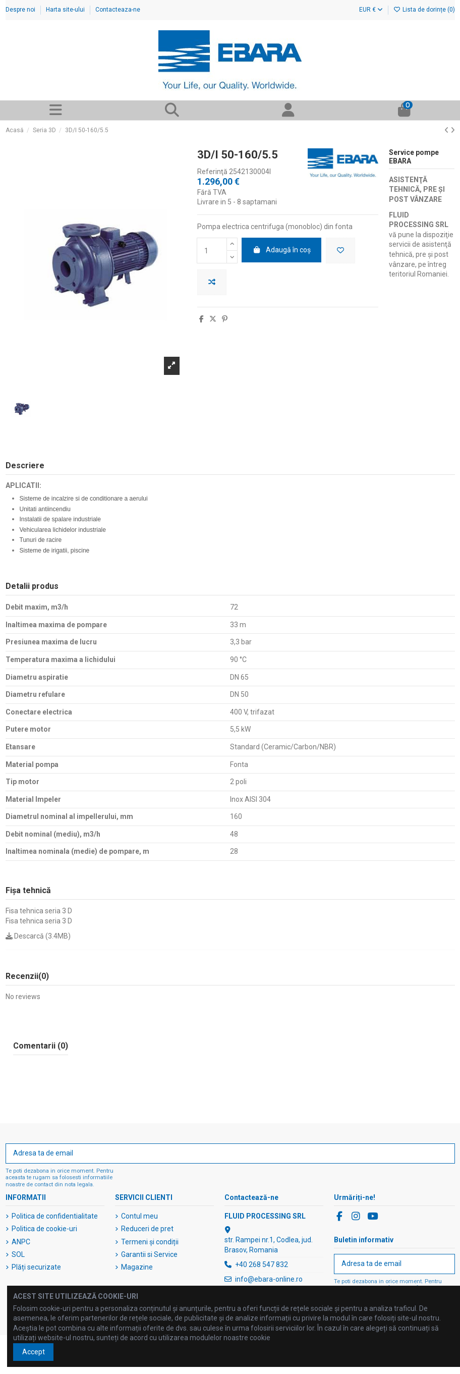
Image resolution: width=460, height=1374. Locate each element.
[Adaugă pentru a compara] (211, 282)
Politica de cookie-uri (44, 1229)
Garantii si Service (149, 1254)
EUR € (371, 9)
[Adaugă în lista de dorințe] (340, 250)
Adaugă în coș (281, 250)
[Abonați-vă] (443, 1153)
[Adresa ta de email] (220, 1153)
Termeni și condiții (150, 1242)
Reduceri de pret (147, 1229)
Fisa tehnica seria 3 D (39, 911)
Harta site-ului (66, 9)
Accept (33, 1352)
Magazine (137, 1267)
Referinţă (212, 172)
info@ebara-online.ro (269, 1279)
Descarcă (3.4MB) (38, 936)
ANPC (21, 1242)
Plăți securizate (36, 1267)
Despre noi (21, 9)
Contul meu (139, 1216)
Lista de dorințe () (424, 9)
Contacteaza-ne (117, 9)
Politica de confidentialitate (55, 1216)
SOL (18, 1254)
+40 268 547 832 (261, 1264)
